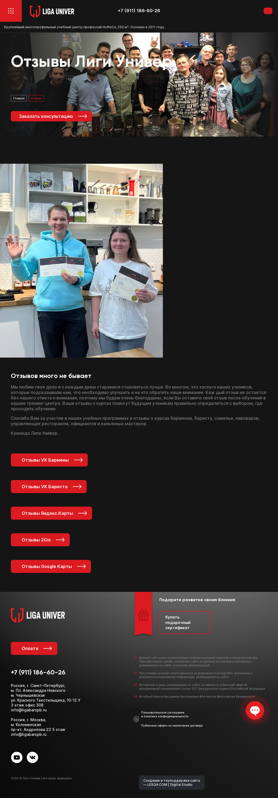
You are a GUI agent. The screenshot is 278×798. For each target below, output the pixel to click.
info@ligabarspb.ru (29, 710)
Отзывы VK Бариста (52, 486)
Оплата (37, 648)
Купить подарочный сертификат (178, 622)
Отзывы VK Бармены (52, 460)
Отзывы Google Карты (54, 566)
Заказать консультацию (53, 116)
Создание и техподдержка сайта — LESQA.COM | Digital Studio (171, 782)
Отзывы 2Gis (43, 539)
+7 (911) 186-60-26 (139, 10)
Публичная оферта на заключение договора (172, 725)
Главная (18, 98)
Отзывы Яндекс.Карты (55, 513)
